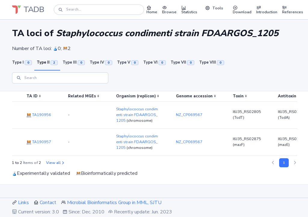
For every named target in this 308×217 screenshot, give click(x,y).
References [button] (292, 10)
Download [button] (242, 10)
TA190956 (38, 115)
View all (55, 162)
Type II (47, 62)
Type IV (101, 62)
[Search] (99, 9)
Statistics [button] (189, 10)
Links (23, 202)
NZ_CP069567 (189, 115)
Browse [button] (169, 10)
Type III (74, 62)
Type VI (154, 62)
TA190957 (38, 142)
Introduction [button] (266, 10)
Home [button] (151, 10)
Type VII (182, 62)
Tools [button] (214, 8)
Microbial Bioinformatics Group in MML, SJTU (114, 202)
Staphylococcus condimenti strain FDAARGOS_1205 (137, 114)
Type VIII (211, 62)
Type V (127, 62)
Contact (48, 202)
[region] (154, 123)
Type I (22, 62)
